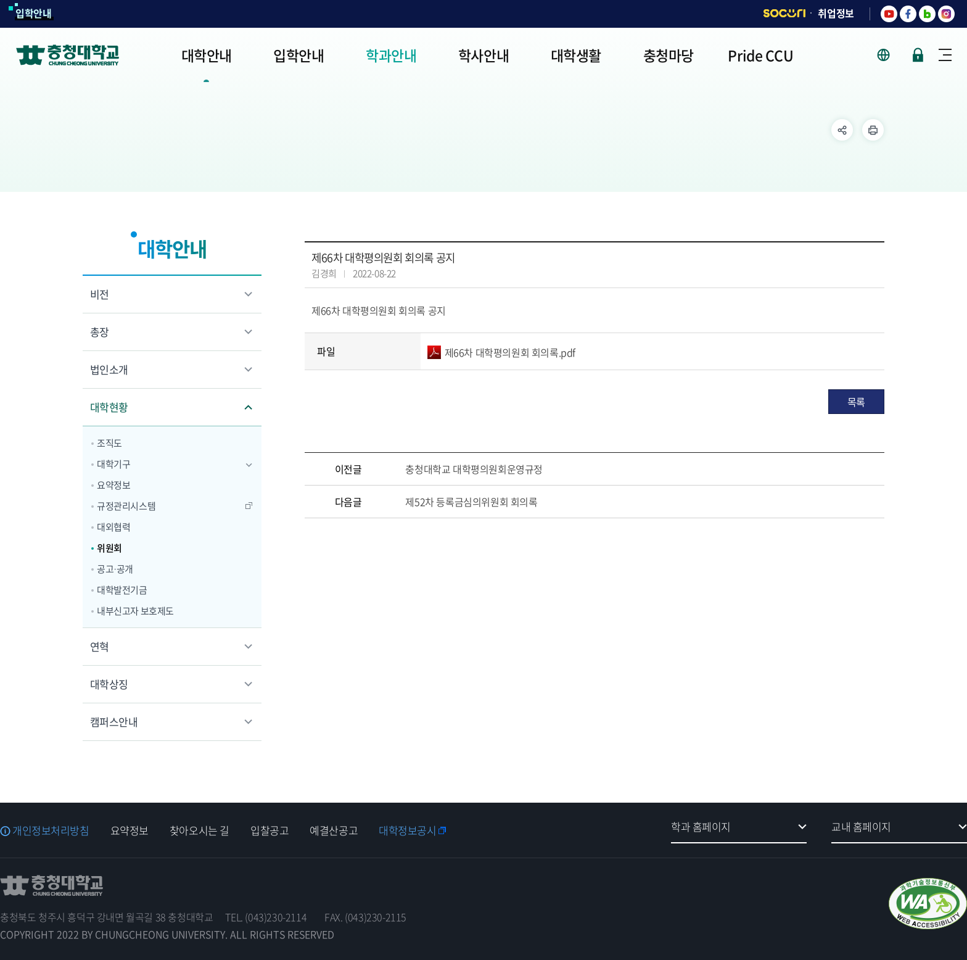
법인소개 (109, 369)
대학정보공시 (407, 830)
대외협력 (113, 527)
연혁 (99, 646)
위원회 (109, 548)
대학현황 (109, 407)
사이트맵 (945, 55)
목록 (856, 401)
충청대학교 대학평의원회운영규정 (474, 468)
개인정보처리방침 (50, 830)
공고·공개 (115, 569)
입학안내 (33, 13)
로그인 (918, 55)
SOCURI (784, 13)
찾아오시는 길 (199, 830)
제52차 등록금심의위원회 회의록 (471, 501)
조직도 (109, 443)
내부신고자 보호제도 (135, 611)
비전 (99, 294)
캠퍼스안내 (114, 721)
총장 (99, 331)
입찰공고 (269, 830)
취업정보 (836, 13)
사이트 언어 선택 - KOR (891, 55)
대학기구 (113, 464)
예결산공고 (334, 830)
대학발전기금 (122, 590)
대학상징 (109, 684)
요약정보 (113, 485)
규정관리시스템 (126, 506)
